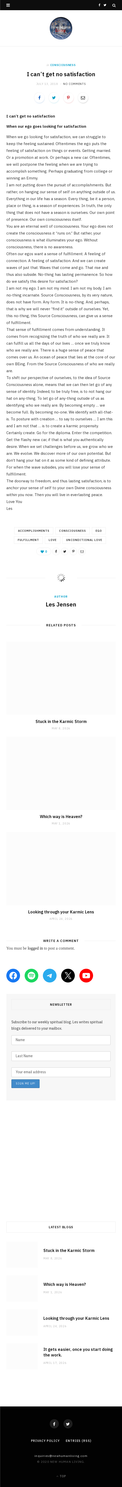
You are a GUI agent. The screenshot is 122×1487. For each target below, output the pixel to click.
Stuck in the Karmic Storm (61, 721)
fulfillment (28, 540)
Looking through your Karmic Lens (61, 911)
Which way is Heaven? (61, 816)
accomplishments (34, 531)
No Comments (74, 84)
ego (99, 531)
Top (61, 1476)
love (53, 540)
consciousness (63, 65)
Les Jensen (61, 604)
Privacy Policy (45, 1441)
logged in (35, 948)
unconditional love (84, 540)
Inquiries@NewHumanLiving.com (61, 1456)
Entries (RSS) (78, 1441)
